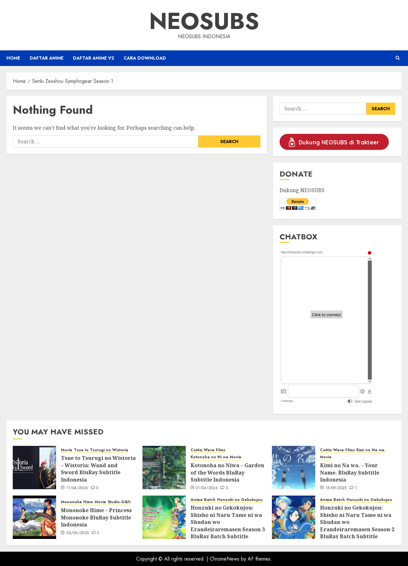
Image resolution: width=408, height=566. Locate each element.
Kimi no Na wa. (370, 450)
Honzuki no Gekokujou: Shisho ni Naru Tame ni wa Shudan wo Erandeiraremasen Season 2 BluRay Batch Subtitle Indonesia (357, 525)
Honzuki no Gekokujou (240, 500)
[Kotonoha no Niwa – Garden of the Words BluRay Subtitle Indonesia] (164, 467)
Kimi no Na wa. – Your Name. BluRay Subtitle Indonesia (349, 472)
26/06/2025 (77, 533)
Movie (66, 450)
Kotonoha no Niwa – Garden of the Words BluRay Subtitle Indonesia (227, 472)
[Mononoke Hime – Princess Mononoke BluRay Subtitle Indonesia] (34, 517)
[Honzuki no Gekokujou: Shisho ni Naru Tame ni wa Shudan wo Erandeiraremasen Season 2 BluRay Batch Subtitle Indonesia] (293, 517)
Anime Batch (203, 500)
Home (13, 58)
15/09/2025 (336, 488)
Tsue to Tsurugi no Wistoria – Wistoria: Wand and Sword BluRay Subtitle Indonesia (98, 468)
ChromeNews (224, 558)
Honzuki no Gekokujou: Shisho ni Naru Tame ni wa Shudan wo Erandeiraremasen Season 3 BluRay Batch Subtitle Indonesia (228, 525)
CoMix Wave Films (208, 450)
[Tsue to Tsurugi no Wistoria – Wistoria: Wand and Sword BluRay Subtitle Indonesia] (34, 467)
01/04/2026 (207, 488)
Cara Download (145, 58)
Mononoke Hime (77, 502)
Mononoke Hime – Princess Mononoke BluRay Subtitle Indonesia (96, 517)
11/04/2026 (77, 488)
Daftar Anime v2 (93, 58)
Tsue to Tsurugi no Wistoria (101, 450)
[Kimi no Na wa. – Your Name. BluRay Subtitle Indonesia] (293, 467)
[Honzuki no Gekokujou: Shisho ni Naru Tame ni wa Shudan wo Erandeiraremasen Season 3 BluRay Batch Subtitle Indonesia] (164, 517)
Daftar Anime (46, 58)
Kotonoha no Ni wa (209, 457)
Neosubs (204, 21)
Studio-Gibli (119, 502)
